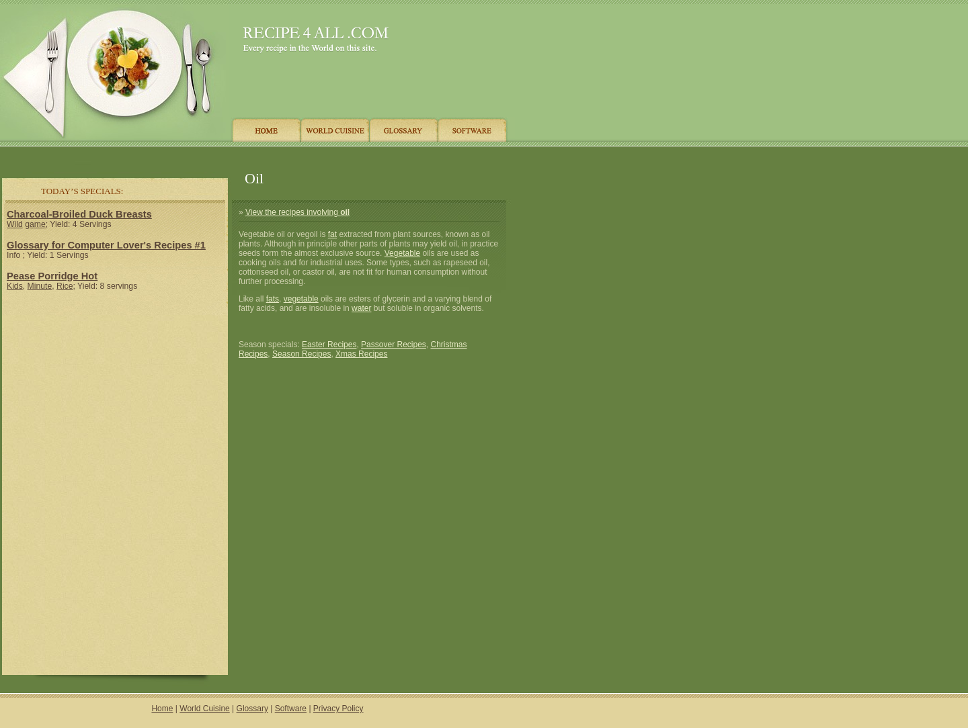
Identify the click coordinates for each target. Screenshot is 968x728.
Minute (40, 286)
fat (332, 234)
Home (162, 708)
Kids (15, 286)
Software (291, 708)
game (35, 224)
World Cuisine (204, 708)
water (361, 308)
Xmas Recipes (361, 354)
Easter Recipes (329, 344)
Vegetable (402, 253)
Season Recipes (301, 354)
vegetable (301, 299)
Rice (64, 286)
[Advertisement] (254, 156)
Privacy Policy (338, 708)
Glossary (252, 708)
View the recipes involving (297, 212)
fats (272, 299)
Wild (15, 224)
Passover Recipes (393, 344)
